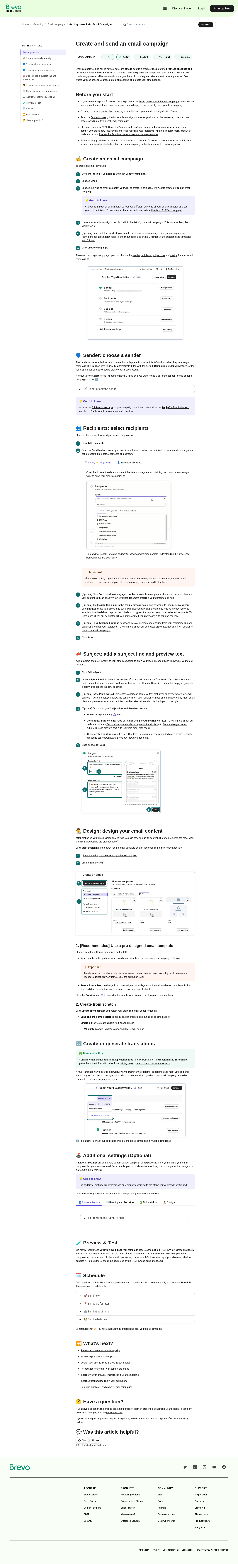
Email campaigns (56, 24)
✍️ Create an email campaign (37, 58)
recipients (146, 255)
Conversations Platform (132, 1501)
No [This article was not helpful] (97, 1440)
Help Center (201, 1494)
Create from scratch (92, 862)
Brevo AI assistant (161, 683)
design (173, 255)
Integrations (201, 1527)
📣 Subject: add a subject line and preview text (39, 77)
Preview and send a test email (148, 1260)
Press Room (90, 1501)
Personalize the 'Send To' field (106, 1217)
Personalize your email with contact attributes (105, 1368)
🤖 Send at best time (96, 1311)
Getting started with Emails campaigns (159, 101)
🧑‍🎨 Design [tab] (169, 1202)
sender (136, 255)
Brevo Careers (91, 1494)
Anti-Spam (144, 1550)
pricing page (126, 1063)
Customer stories (166, 1514)
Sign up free (222, 8)
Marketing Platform (130, 1494)
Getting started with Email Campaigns (90, 24)
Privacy (156, 1550)
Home (25, 24)
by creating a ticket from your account (159, 1408)
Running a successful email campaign (100, 1350)
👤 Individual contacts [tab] (129, 462)
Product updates (203, 1521)
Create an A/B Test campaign (166, 210)
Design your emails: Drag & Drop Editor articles (105, 1362)
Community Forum (166, 1521)
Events (161, 1501)
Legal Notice (188, 1550)
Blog (160, 1494)
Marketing (38, 24)
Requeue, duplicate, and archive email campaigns (106, 1387)
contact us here (114, 1412)
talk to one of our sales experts (153, 1063)
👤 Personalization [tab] (89, 1202)
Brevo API (200, 1507)
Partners (162, 1507)
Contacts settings (164, 597)
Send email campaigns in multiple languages (147, 1140)
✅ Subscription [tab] (148, 1202)
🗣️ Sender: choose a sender (37, 64)
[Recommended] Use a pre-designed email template (109, 855)
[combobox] (168, 24)
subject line (159, 255)
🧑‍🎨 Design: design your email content (41, 85)
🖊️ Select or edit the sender (100, 388)
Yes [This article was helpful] (84, 1440)
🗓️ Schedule (29, 108)
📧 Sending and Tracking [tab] (120, 1202)
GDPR (87, 1514)
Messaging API (128, 1514)
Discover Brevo (181, 8)
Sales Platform (128, 1507)
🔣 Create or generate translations (40, 91)
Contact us (200, 1501)
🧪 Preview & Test (32, 102)
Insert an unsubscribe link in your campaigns (104, 1381)
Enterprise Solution (130, 1521)
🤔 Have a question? (33, 120)
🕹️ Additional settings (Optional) (39, 97)
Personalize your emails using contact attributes (132, 724)
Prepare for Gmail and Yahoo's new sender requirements (128, 134)
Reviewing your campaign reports (98, 1356)
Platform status (202, 1514)
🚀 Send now (92, 1295)
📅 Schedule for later (96, 1303)
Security (88, 1521)
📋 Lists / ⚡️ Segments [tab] (97, 462)
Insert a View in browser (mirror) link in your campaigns (110, 1374)
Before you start (31, 52)
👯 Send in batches (95, 1319)
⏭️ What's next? (31, 114)
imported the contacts (110, 111)
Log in (202, 8)
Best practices (98, 117)
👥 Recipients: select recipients (38, 70)
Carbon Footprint (92, 1507)
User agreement (170, 1550)
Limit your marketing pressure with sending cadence (151, 616)
